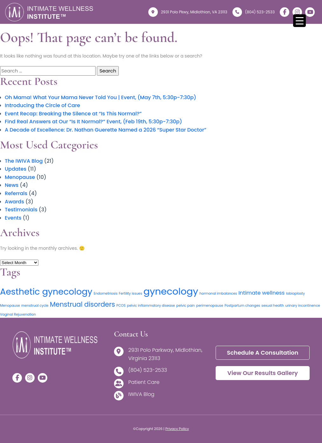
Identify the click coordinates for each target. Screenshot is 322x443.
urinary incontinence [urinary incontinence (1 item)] (302, 305)
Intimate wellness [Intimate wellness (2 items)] (261, 292)
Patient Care (143, 382)
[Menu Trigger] (299, 20)
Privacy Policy (177, 428)
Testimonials (21, 209)
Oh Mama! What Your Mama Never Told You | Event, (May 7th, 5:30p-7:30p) (100, 97)
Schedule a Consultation (262, 353)
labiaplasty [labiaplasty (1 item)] (295, 293)
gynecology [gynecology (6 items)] (171, 291)
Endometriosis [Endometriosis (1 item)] (105, 293)
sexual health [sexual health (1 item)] (272, 305)
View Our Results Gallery (262, 373)
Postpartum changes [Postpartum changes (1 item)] (242, 305)
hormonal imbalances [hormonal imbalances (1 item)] (218, 293)
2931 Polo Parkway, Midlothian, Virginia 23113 (165, 354)
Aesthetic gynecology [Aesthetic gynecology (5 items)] (46, 291)
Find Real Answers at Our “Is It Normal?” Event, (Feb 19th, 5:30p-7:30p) (93, 121)
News (11, 185)
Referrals (16, 193)
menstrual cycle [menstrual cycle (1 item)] (34, 305)
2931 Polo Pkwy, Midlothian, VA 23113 (187, 12)
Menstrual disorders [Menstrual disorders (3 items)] (82, 304)
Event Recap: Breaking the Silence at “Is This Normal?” (73, 113)
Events (13, 218)
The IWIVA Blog (24, 161)
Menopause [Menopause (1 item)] (10, 305)
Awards (14, 201)
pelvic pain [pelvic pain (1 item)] (185, 305)
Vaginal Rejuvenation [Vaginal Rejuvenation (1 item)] (18, 314)
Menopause (20, 177)
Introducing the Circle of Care (42, 105)
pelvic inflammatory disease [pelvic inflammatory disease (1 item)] (151, 305)
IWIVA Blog (141, 395)
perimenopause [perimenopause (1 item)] (209, 305)
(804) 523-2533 (253, 12)
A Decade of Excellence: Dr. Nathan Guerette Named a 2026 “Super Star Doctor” (105, 129)
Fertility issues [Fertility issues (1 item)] (130, 293)
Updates (15, 169)
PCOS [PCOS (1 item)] (120, 305)
